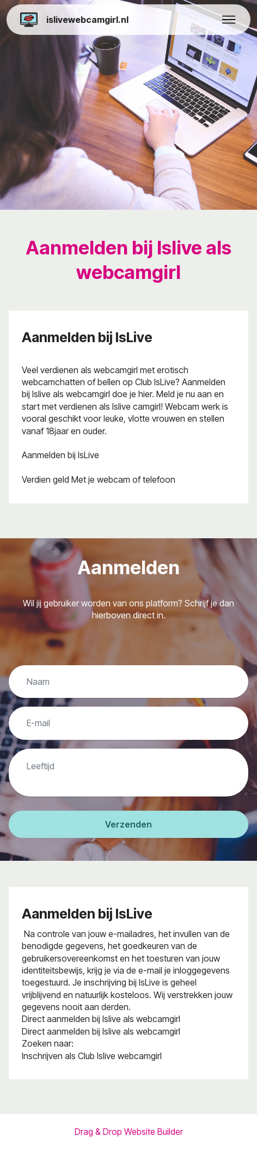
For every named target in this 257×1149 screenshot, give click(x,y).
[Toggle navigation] (229, 19)
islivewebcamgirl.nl (87, 19)
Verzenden (128, 824)
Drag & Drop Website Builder (129, 1131)
